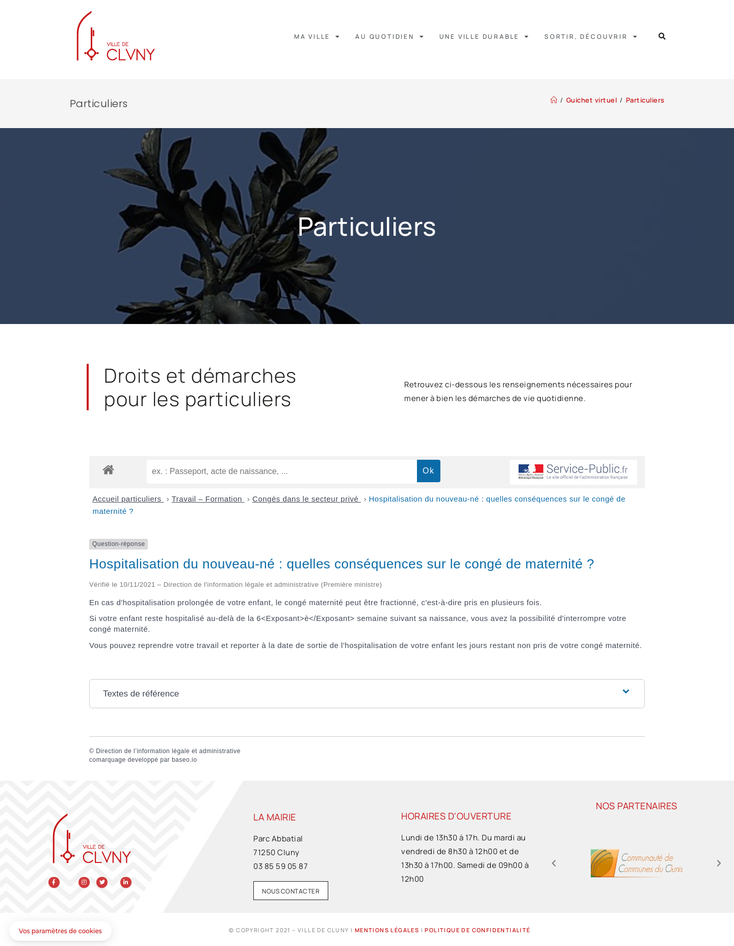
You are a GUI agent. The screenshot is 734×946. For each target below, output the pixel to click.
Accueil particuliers (128, 498)
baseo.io (184, 759)
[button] (662, 36)
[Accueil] (554, 100)
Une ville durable (484, 37)
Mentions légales (387, 930)
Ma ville (317, 37)
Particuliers (645, 100)
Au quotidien (390, 37)
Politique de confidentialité (477, 930)
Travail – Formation (208, 498)
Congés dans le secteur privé (306, 498)
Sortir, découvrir (591, 37)
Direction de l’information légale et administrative (168, 751)
